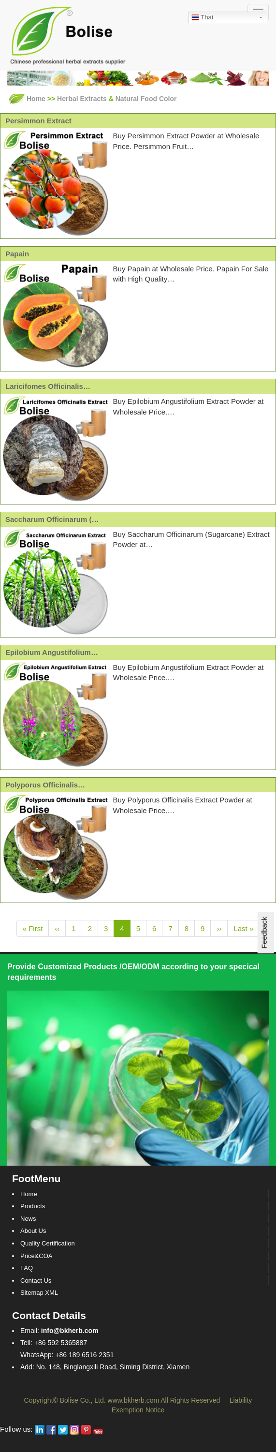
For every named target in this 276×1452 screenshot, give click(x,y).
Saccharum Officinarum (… (52, 519)
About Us (33, 1230)
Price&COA (36, 1255)
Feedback (264, 932)
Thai (202, 18)
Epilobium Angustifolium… (51, 652)
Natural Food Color (146, 99)
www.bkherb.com (134, 1400)
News (28, 1218)
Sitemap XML (39, 1292)
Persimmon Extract (38, 121)
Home (36, 99)
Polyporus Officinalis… (45, 785)
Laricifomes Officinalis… (47, 386)
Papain (17, 254)
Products (32, 1206)
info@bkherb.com (70, 1330)
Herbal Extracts (82, 99)
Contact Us (35, 1280)
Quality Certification (47, 1243)
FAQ (26, 1268)
